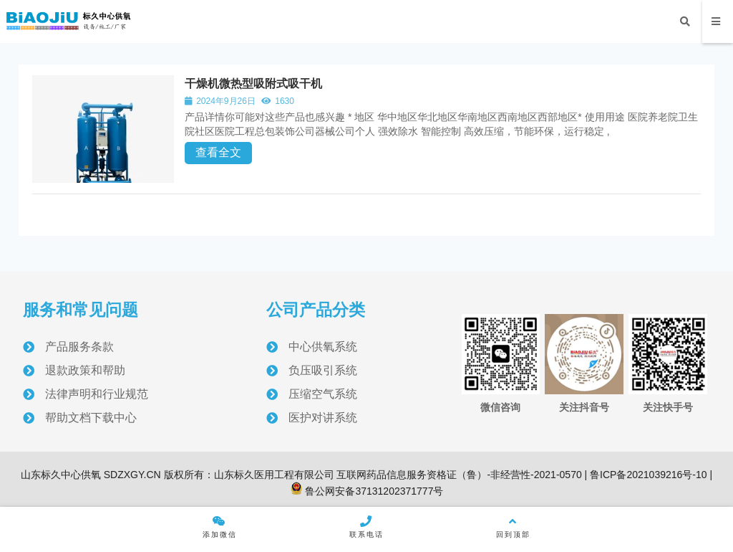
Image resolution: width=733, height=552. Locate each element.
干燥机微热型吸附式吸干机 (255, 83)
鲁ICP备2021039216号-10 (647, 475)
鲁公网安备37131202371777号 (367, 492)
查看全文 (220, 152)
